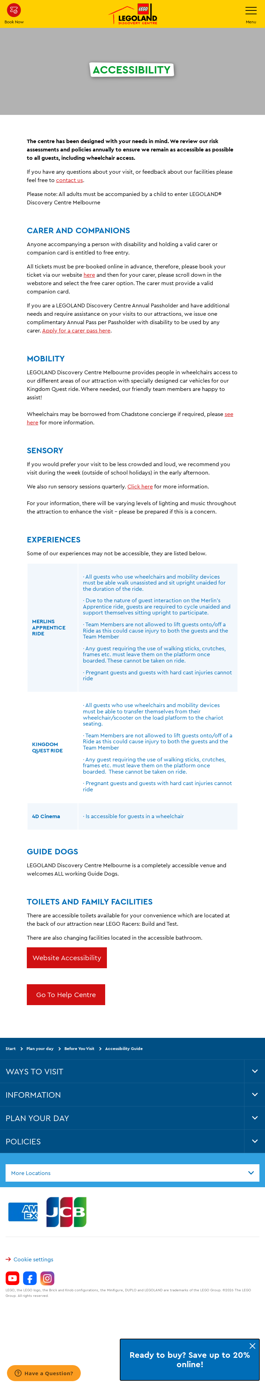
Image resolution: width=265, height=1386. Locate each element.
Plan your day (40, 1048)
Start (11, 1048)
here (89, 274)
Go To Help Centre (66, 994)
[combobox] (132, 1172)
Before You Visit (79, 1048)
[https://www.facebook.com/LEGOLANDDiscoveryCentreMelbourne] (30, 1278)
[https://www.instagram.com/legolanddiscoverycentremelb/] (47, 1278)
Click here (140, 486)
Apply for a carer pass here (76, 330)
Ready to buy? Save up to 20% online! (190, 1359)
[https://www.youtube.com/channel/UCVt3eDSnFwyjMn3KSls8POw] (13, 1278)
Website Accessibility (66, 957)
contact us (69, 180)
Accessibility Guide (124, 1048)
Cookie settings (29, 1259)
